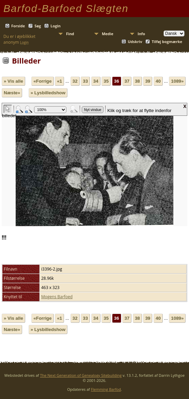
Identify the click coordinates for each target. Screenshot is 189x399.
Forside (18, 25)
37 (126, 81)
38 (137, 81)
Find (70, 33)
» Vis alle (13, 81)
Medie (107, 33)
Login (55, 25)
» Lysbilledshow (48, 92)
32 (75, 81)
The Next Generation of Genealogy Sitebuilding (81, 375)
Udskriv (135, 41)
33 (85, 81)
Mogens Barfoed (57, 297)
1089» (177, 81)
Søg (37, 25)
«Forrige (42, 81)
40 (158, 81)
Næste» (12, 92)
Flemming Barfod (106, 389)
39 (147, 81)
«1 (59, 81)
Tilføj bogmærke (167, 41)
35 (106, 81)
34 (95, 81)
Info (141, 33)
